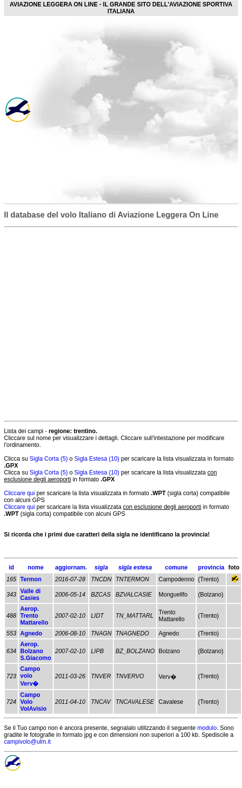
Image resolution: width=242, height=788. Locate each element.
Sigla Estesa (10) (97, 458)
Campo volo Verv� (30, 676)
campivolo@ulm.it (27, 741)
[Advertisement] (144, 109)
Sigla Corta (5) (49, 458)
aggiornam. (71, 567)
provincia (211, 567)
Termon (30, 579)
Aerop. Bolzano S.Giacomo (35, 651)
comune (176, 567)
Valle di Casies (30, 594)
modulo (206, 728)
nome (35, 567)
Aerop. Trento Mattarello (34, 615)
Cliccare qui (19, 493)
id (11, 567)
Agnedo (31, 633)
